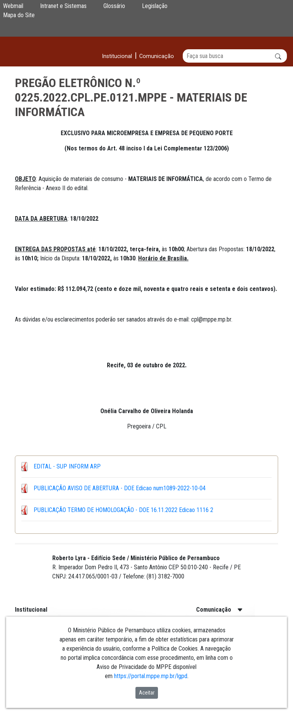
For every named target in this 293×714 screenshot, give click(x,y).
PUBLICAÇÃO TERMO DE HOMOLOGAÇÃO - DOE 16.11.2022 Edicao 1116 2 (123, 510)
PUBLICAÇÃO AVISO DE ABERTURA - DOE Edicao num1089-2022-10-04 (120, 488)
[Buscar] (235, 56)
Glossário (114, 6)
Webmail (13, 6)
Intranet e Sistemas (63, 6)
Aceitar (147, 693)
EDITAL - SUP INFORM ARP (67, 466)
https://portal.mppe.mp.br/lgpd (150, 676)
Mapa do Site (19, 15)
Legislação (154, 6)
